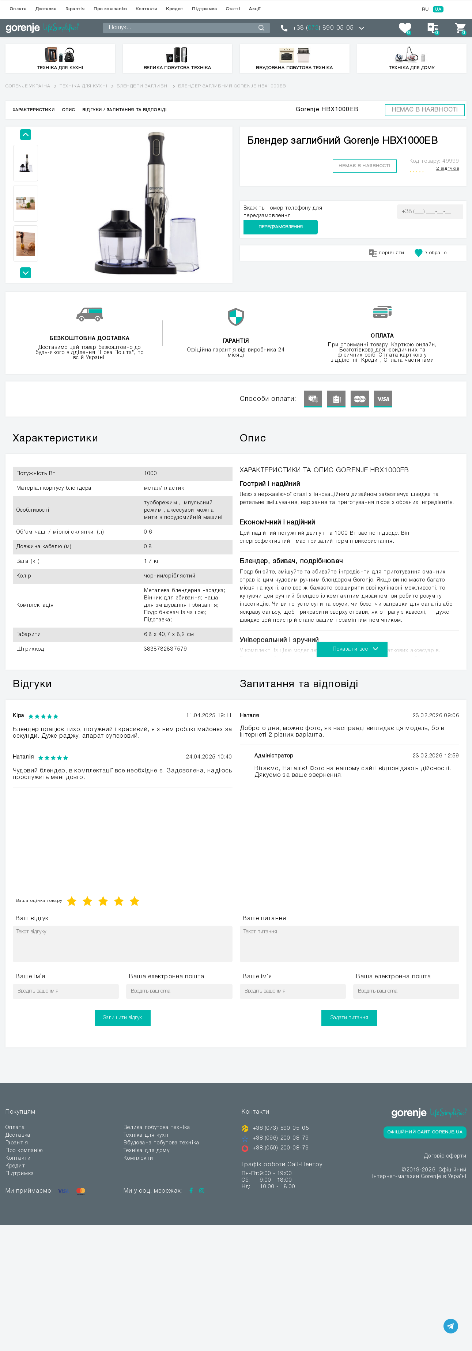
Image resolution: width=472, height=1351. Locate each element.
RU (425, 9)
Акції (255, 9)
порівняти (386, 238)
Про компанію (110, 9)
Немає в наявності (425, 110)
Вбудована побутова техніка (161, 1143)
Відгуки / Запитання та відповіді (124, 110)
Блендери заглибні (143, 86)
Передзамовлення (430, 212)
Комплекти (138, 1158)
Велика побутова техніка (157, 1127)
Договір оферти (445, 1157)
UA (438, 9)
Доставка (46, 9)
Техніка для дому (147, 1150)
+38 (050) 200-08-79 (283, 1148)
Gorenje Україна (27, 86)
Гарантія (75, 9)
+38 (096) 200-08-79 (283, 1138)
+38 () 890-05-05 (323, 28)
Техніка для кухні (83, 86)
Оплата (18, 9)
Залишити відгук (122, 1018)
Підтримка (204, 9)
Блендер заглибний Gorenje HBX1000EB (232, 86)
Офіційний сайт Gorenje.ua (424, 1132)
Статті (233, 9)
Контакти (146, 9)
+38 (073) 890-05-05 (283, 1128)
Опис (68, 110)
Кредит (174, 9)
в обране (431, 238)
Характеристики (34, 110)
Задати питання (349, 1018)
